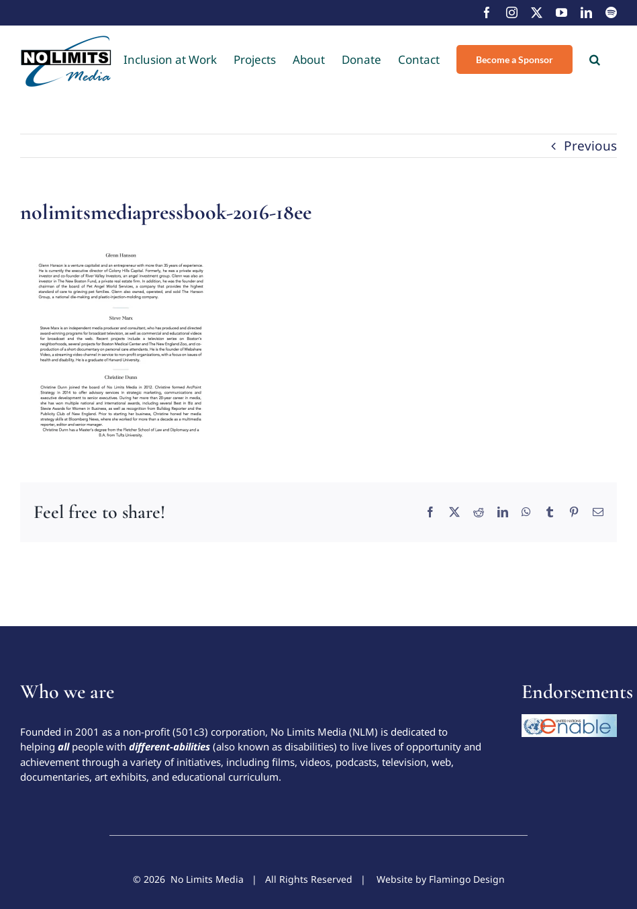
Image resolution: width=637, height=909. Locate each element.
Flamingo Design (467, 879)
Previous (590, 146)
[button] (594, 59)
